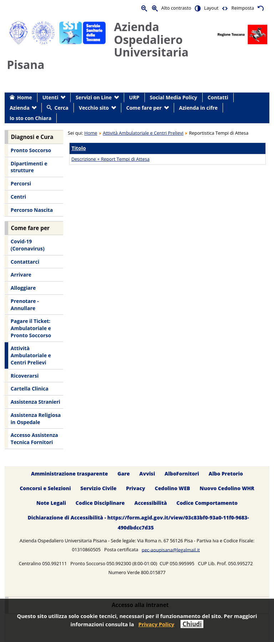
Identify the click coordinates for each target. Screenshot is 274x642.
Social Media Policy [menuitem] (173, 97)
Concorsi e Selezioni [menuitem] (45, 488)
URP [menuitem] (134, 97)
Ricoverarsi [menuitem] (25, 375)
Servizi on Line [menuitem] (94, 97)
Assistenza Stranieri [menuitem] (35, 401)
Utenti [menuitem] (50, 97)
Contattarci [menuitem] (25, 261)
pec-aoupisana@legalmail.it (171, 549)
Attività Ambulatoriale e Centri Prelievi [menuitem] (31, 355)
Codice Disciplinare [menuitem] (100, 502)
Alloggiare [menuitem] (23, 287)
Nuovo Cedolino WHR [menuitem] (226, 488)
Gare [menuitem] (123, 473)
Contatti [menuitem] (218, 97)
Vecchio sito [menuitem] (94, 107)
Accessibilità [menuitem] (150, 502)
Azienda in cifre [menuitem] (198, 107)
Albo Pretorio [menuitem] (226, 473)
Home (90, 133)
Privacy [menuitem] (135, 488)
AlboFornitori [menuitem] (181, 473)
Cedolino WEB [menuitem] (172, 488)
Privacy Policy (156, 624)
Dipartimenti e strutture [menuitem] (29, 167)
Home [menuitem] (24, 97)
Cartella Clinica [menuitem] (30, 388)
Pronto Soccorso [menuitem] (31, 150)
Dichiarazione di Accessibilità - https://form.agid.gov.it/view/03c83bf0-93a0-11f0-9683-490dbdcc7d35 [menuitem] (138, 522)
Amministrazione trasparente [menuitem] (69, 473)
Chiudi (192, 624)
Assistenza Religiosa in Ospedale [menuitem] (36, 418)
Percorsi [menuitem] (21, 183)
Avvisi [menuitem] (147, 473)
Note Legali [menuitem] (51, 502)
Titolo (78, 148)
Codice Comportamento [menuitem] (207, 502)
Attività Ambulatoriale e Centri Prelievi (143, 133)
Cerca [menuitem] (61, 107)
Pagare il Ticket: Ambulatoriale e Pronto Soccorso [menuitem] (31, 328)
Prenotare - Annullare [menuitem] (25, 305)
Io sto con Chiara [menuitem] (30, 118)
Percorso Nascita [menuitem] (32, 209)
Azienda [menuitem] (20, 107)
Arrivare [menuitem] (21, 274)
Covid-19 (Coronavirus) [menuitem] (28, 245)
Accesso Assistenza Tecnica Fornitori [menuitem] (34, 439)
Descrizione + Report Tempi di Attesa (110, 159)
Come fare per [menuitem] (144, 107)
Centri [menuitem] (18, 196)
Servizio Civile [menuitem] (98, 488)
